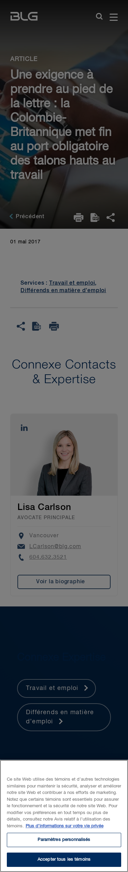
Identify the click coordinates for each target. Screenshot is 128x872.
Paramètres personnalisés (64, 846)
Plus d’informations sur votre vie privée (64, 832)
